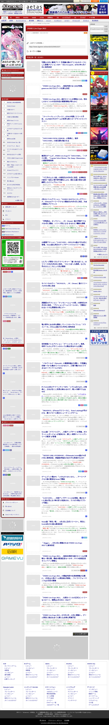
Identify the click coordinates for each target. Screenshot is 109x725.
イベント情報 (93, 691)
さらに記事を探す (81, 634)
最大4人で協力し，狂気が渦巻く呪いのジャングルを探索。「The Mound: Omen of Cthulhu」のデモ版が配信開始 (100, 214)
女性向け (50, 17)
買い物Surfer (10, 181)
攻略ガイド (40, 20)
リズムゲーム (93, 700)
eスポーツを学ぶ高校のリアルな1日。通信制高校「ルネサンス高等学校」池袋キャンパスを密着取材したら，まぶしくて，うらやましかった (12, 291)
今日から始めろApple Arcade (15, 158)
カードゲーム (93, 696)
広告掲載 (66, 720)
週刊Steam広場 (11, 138)
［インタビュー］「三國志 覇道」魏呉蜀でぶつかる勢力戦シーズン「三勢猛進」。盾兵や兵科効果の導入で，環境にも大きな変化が (12, 444)
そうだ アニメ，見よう (13, 146)
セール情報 (50, 696)
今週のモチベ (11, 109)
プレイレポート (52, 668)
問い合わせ (34, 1)
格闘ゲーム (92, 694)
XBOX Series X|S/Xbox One (12, 228)
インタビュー (58, 20)
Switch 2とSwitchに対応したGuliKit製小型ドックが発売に (100, 222)
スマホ (42, 17)
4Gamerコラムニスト (13, 170)
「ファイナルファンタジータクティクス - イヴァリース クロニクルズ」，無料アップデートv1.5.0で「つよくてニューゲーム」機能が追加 (100, 169)
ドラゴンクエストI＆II (99, 277)
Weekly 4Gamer (11, 106)
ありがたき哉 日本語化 (13, 184)
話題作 (11, 20)
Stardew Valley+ (97, 291)
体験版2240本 (18, 13)
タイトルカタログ (31, 677)
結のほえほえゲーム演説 (14, 154)
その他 (91, 702)
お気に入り (86, 1)
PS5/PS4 (25, 17)
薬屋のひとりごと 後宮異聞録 (99, 316)
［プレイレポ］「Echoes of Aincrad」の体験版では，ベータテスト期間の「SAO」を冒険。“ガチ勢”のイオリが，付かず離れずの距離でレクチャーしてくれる (100, 205)
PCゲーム (7, 225)
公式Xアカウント (11, 1)
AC (75, 17)
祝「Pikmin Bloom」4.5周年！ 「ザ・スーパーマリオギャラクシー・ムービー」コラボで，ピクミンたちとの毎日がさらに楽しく (12, 340)
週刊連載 (31, 20)
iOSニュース (51, 689)
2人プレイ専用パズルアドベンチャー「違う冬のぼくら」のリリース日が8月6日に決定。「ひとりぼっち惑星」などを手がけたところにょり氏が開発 (64, 264)
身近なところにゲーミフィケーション (14, 189)
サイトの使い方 (23, 1)
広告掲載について (10, 510)
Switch (34, 17)
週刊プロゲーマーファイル (14, 113)
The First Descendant (98, 265)
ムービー (66, 20)
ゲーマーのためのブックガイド (14, 150)
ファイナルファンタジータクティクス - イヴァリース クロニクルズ (100, 284)
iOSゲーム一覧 (51, 702)
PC (11, 17)
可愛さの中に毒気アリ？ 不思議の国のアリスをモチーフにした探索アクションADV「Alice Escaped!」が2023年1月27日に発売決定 (64, 64)
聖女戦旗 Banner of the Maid (100, 271)
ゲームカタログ (94, 705)
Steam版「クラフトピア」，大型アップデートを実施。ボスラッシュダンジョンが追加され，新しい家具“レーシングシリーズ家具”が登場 (64, 434)
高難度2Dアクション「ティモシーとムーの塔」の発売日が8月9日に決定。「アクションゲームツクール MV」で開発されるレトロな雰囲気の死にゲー (64, 305)
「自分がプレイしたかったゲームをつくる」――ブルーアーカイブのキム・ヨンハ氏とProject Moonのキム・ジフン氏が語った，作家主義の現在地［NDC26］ (100, 240)
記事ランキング (10, 679)
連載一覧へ (20, 200)
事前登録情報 (51, 694)
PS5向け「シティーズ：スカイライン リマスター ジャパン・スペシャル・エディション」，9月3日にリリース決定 (100, 231)
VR (58, 17)
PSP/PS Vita (91, 664)
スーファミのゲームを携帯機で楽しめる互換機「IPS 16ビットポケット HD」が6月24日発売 (100, 187)
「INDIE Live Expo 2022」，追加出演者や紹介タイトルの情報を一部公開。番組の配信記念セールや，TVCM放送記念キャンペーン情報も (64, 558)
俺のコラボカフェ (12, 161)
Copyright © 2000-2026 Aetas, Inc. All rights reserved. (54, 723)
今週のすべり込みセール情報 (14, 134)
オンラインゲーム (21, 20)
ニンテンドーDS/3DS (31, 687)
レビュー (48, 20)
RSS (2, 1)
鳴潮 (94, 305)
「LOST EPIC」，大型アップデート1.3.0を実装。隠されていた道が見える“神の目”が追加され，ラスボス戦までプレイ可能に (64, 500)
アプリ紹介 (50, 698)
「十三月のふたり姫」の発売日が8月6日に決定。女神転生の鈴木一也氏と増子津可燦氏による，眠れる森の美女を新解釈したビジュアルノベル (64, 180)
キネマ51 (9, 193)
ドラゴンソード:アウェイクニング (99, 323)
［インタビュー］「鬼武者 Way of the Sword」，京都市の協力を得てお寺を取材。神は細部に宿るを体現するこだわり (12, 494)
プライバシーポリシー (11, 502)
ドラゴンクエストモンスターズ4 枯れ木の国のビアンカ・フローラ (100, 298)
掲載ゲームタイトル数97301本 (12, 12)
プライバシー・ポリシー (55, 720)
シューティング (94, 698)
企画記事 (3, 20)
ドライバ (7, 219)
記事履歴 (95, 1)
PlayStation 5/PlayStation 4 (12, 231)
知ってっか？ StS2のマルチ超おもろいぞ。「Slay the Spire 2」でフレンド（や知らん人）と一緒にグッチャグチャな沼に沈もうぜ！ (12, 392)
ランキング (104, 1)
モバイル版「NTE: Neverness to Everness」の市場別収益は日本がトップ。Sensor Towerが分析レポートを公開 (100, 249)
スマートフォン (50, 687)
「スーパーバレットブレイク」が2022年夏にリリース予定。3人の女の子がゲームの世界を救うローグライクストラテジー (64, 119)
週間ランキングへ (103, 254)
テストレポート (73, 691)
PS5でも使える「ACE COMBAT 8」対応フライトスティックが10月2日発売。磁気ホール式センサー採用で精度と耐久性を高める (100, 178)
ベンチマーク (72, 700)
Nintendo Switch (9, 234)
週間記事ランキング (11, 207)
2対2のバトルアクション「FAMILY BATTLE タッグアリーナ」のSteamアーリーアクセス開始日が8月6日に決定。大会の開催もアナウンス (64, 201)
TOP (4, 17)
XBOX (18, 17)
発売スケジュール (31, 675)
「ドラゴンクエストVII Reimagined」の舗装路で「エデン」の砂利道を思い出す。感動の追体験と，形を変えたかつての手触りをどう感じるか (12, 315)
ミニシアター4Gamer (13, 177)
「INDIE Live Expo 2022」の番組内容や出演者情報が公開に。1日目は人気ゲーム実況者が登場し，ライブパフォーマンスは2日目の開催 (64, 578)
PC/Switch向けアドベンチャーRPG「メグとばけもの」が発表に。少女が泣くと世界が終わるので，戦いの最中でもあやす (64, 389)
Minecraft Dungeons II (99, 310)
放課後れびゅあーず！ (13, 196)
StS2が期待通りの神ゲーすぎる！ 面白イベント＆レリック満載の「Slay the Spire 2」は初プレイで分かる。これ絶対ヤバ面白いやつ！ (12, 417)
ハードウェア (66, 17)
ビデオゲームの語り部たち (14, 173)
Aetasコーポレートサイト (12, 514)
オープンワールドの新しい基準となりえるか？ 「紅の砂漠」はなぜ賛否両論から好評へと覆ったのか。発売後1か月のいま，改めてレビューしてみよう (12, 368)
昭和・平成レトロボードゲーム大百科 (14, 166)
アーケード (91, 687)
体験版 (7, 670)
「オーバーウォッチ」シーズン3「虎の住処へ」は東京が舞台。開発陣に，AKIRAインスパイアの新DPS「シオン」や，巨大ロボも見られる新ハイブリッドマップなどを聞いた (12, 469)
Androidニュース (52, 691)
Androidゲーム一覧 (53, 705)
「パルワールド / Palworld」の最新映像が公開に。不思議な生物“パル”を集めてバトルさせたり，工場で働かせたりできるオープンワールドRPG (64, 365)
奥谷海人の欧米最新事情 (14, 102)
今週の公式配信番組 (12, 117)
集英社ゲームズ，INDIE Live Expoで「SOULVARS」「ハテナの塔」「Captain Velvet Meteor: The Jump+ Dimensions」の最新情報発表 (64, 158)
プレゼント (86, 20)
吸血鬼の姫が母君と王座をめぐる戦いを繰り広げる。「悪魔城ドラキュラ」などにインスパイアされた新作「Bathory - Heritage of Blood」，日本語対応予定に (100, 196)
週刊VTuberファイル (13, 120)
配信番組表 (95, 20)
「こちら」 (64, 714)
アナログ (82, 17)
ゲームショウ (76, 20)
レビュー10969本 (7, 13)
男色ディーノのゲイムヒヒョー (14, 124)
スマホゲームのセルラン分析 (14, 129)
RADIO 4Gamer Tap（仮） (14, 142)
